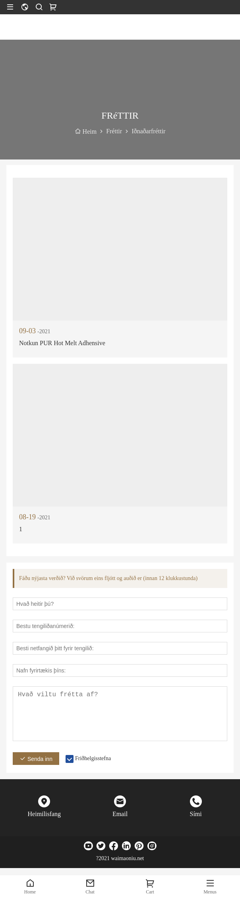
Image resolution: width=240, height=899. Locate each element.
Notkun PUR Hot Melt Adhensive (62, 343)
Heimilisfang (44, 814)
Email (120, 814)
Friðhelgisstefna (93, 758)
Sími (196, 814)
